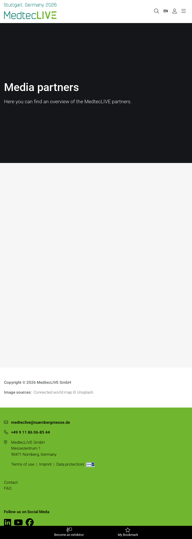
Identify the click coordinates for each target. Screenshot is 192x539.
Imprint (45, 464)
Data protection (69, 464)
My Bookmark (128, 532)
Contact (11, 482)
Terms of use (22, 464)
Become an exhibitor (69, 532)
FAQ (8, 488)
